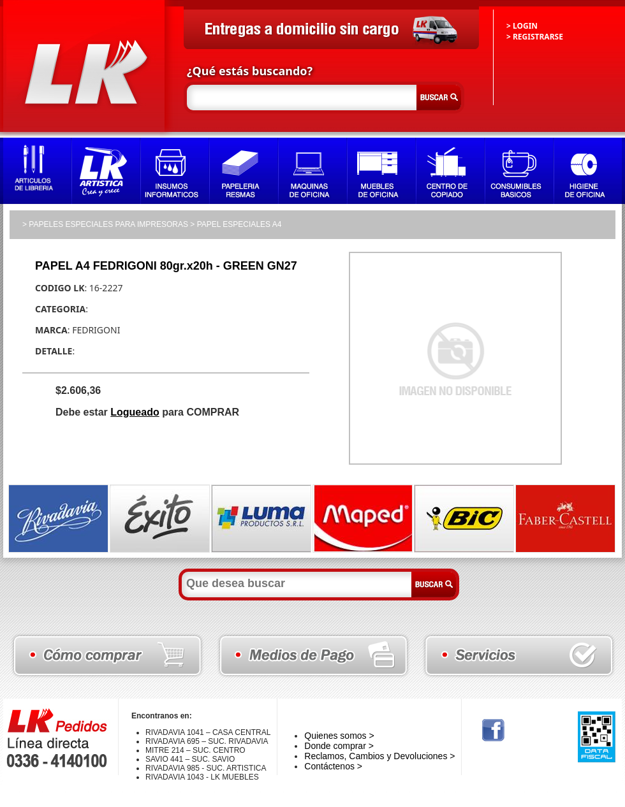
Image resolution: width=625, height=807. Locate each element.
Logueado (134, 412)
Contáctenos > (333, 766)
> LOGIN (522, 25)
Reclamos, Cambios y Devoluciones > (379, 756)
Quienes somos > (339, 736)
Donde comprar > (339, 746)
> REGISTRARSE (534, 36)
